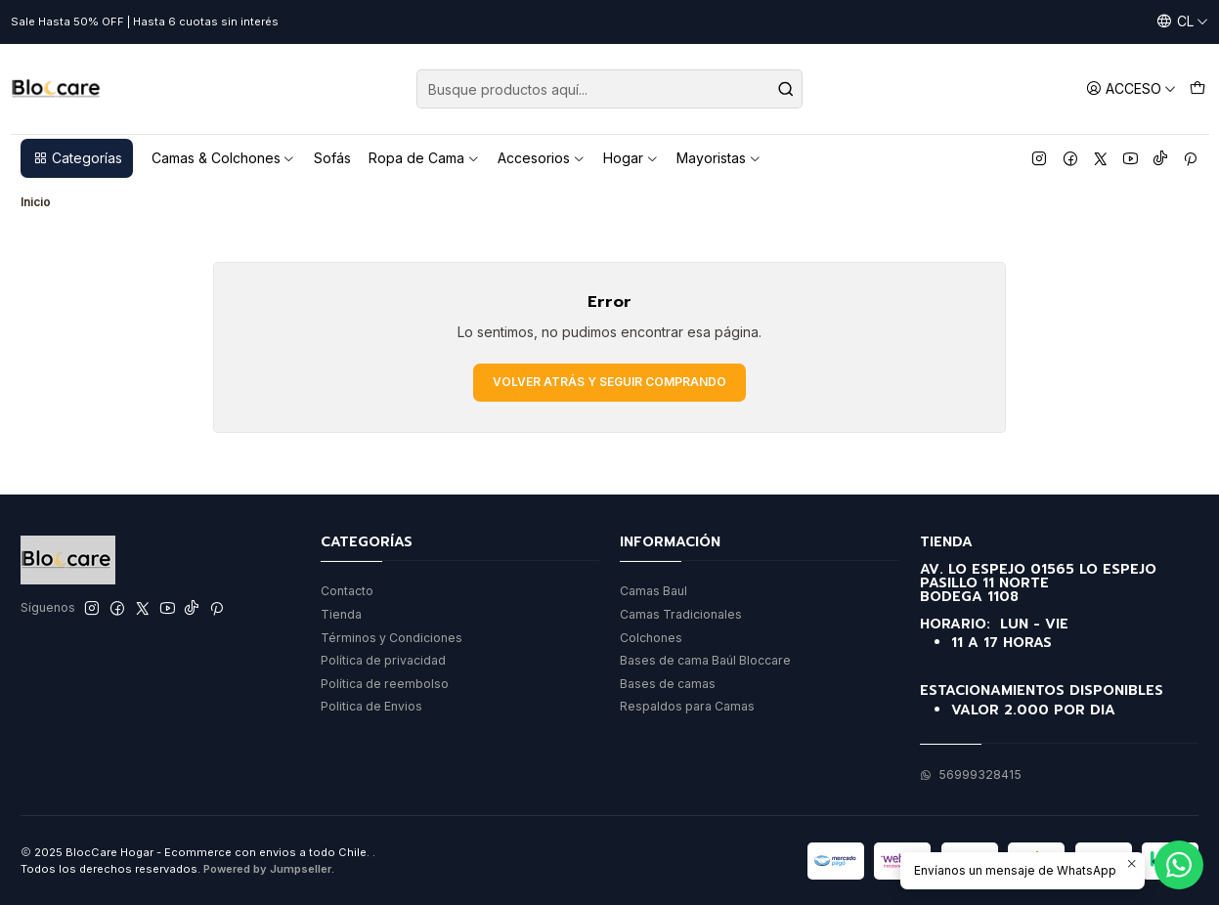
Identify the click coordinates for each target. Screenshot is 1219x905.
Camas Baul (653, 590)
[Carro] (1197, 88)
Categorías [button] (77, 158)
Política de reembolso (385, 683)
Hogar (631, 158)
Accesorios (542, 158)
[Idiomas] (1182, 22)
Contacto (347, 590)
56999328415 (971, 774)
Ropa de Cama (424, 158)
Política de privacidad (383, 660)
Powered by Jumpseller (267, 869)
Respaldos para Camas (687, 706)
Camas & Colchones (224, 158)
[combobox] (609, 88)
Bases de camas (668, 683)
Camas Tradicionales (681, 614)
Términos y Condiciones (391, 637)
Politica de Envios (371, 706)
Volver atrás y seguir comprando (609, 381)
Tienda (341, 614)
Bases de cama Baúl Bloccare (705, 660)
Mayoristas (719, 158)
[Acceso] (1131, 88)
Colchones (651, 637)
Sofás (332, 158)
